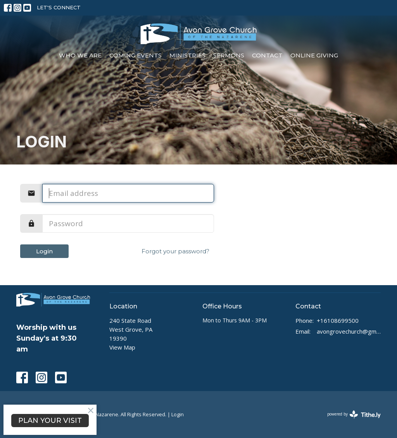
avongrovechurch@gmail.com (349, 331)
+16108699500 (338, 320)
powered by (354, 414)
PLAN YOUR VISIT (50, 420)
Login (44, 251)
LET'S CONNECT (59, 7)
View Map (122, 347)
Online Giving (314, 55)
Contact (267, 55)
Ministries (187, 55)
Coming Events (135, 55)
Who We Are (80, 55)
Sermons (228, 55)
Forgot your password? (175, 251)
